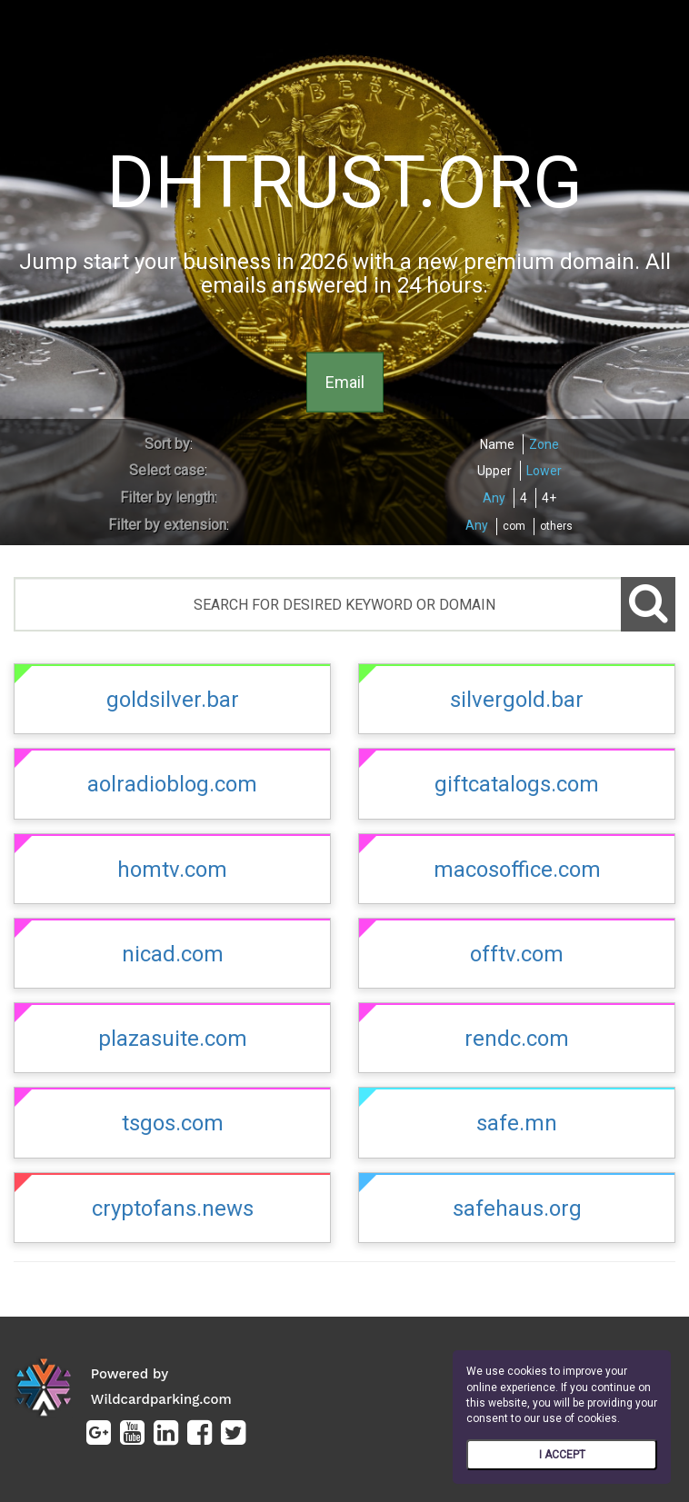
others (556, 526)
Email (344, 381)
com (514, 526)
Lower (544, 470)
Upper (494, 470)
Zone (544, 444)
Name (497, 444)
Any (494, 498)
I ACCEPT (562, 1454)
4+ (549, 498)
